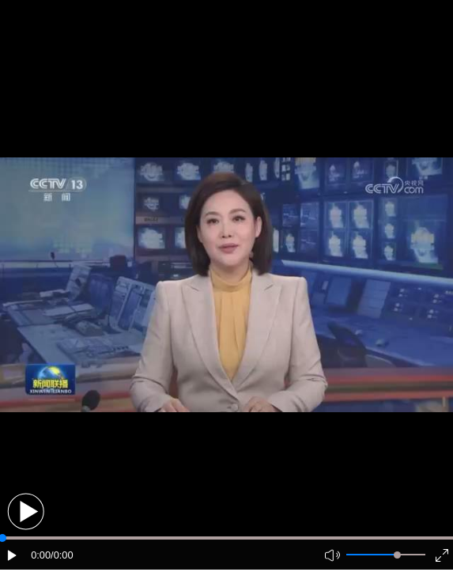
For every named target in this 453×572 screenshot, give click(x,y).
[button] (26, 511)
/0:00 (62, 555)
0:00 (41, 555)
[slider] (397, 555)
